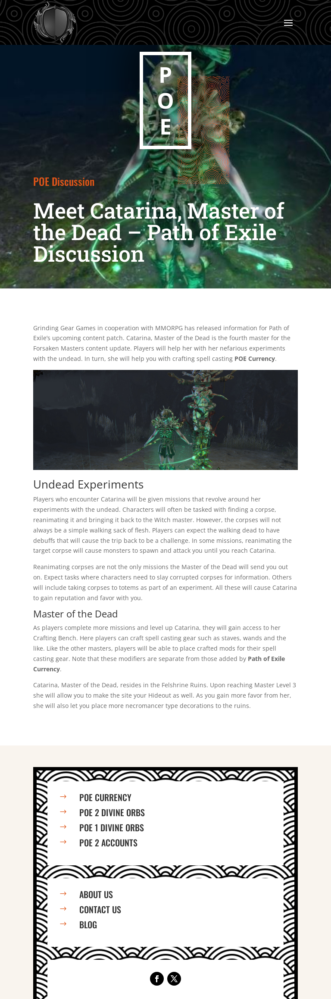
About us (96, 894)
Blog (88, 924)
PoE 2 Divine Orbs (112, 812)
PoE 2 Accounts (108, 842)
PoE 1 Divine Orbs (111, 827)
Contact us (100, 909)
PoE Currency (105, 797)
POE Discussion (63, 181)
